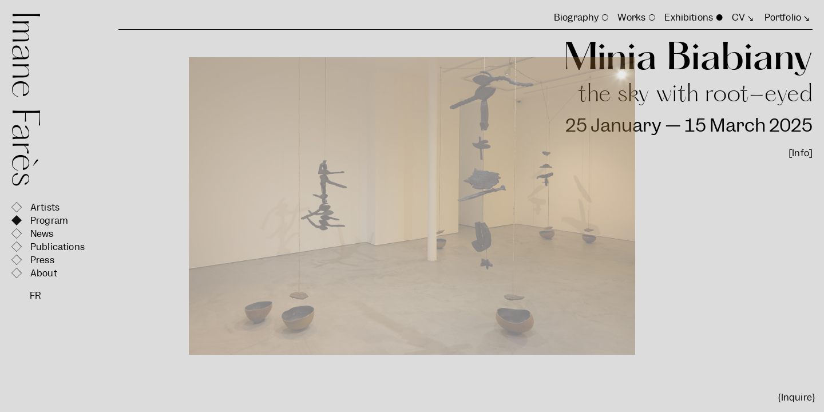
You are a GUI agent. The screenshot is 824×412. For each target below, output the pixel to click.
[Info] (801, 153)
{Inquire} (796, 397)
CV (738, 17)
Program (49, 220)
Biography (576, 17)
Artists (45, 207)
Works (631, 17)
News (42, 233)
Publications (57, 246)
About (43, 273)
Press (42, 260)
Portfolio (782, 17)
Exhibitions (688, 17)
